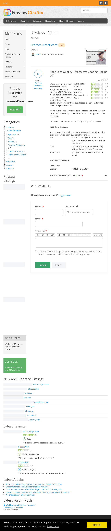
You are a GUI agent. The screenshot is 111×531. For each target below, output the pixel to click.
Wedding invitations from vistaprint (20, 505)
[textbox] (69, 243)
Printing (20, 507)
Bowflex (27, 397)
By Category (11, 21)
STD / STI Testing (15, 151)
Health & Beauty (66, 21)
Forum (7, 44)
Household (50, 21)
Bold (37, 235)
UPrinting (29, 411)
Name (39, 206)
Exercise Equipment (16, 145)
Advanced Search (12, 71)
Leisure (81, 21)
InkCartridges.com (41, 384)
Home (7, 39)
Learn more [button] (53, 526)
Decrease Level (83, 235)
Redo (100, 235)
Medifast (29, 393)
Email (39, 218)
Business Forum (10, 507)
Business (25, 21)
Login (5, 3)
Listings (8, 61)
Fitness (11, 141)
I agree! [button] (96, 525)
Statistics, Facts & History (12, 55)
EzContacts (31, 415)
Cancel (58, 265)
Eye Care (12, 134)
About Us (9, 76)
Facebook (105, 3)
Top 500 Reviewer (38, 84)
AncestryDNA (34, 419)
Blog (7, 49)
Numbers (78, 235)
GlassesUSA (33, 389)
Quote (64, 235)
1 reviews (38, 88)
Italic (42, 235)
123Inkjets (30, 406)
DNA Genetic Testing (17, 154)
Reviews (8, 66)
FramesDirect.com (40, 402)
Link (52, 235)
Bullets (74, 235)
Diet (10, 138)
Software (37, 21)
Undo (95, 235)
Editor (38, 54)
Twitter (101, 3)
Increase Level (88, 235)
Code (69, 235)
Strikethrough (47, 235)
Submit (43, 265)
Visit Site (14, 109)
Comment (41, 231)
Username (71, 206)
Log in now (65, 195)
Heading (59, 235)
